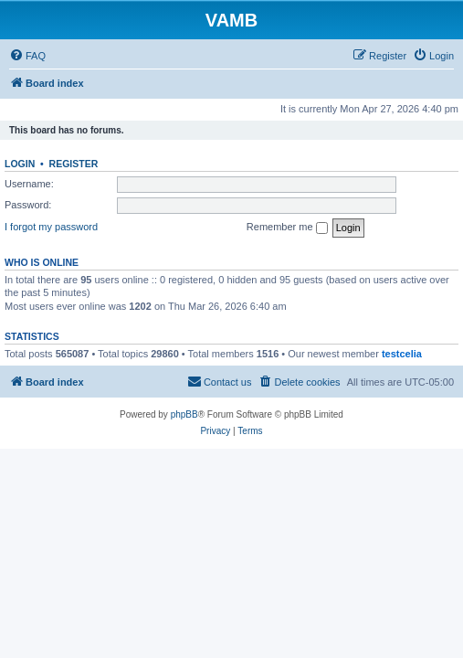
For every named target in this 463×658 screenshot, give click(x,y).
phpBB (184, 414)
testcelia (402, 353)
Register (74, 163)
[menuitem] (27, 56)
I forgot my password (51, 226)
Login (20, 163)
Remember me (287, 227)
